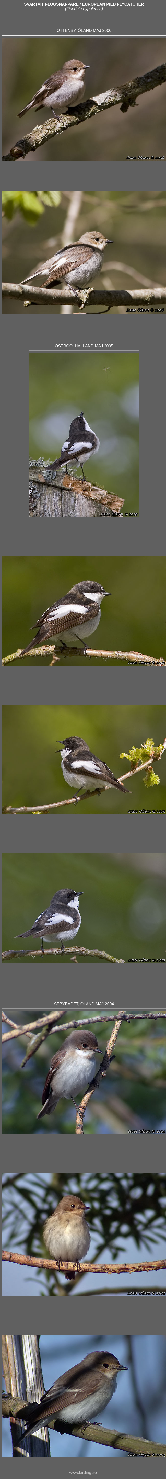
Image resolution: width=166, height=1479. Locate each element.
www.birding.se (83, 1472)
